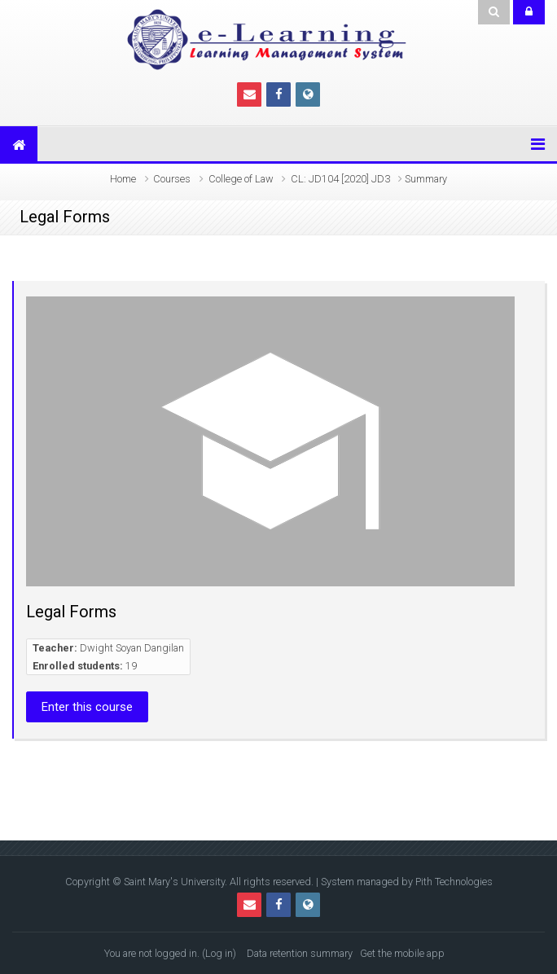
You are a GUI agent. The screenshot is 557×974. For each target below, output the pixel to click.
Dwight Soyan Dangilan (132, 648)
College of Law (241, 179)
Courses (172, 179)
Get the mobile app (402, 953)
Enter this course (87, 707)
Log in (219, 953)
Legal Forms (71, 611)
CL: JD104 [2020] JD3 (340, 179)
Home (123, 179)
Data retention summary (300, 953)
